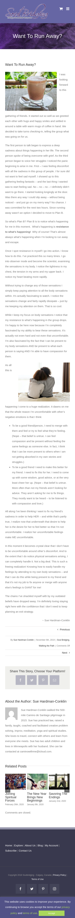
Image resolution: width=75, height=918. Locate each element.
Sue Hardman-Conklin (23, 640)
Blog (40, 845)
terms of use (30, 913)
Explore (18, 845)
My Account (51, 845)
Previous (65, 629)
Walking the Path (46, 646)
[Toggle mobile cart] (61, 9)
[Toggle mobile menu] (68, 9)
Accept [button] (51, 913)
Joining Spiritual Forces (10, 797)
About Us (30, 845)
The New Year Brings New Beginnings (36, 797)
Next (64, 652)
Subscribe (11, 850)
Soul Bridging (63, 640)
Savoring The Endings (58, 795)
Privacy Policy (59, 875)
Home (8, 845)
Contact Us (24, 850)
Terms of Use (37, 879)
